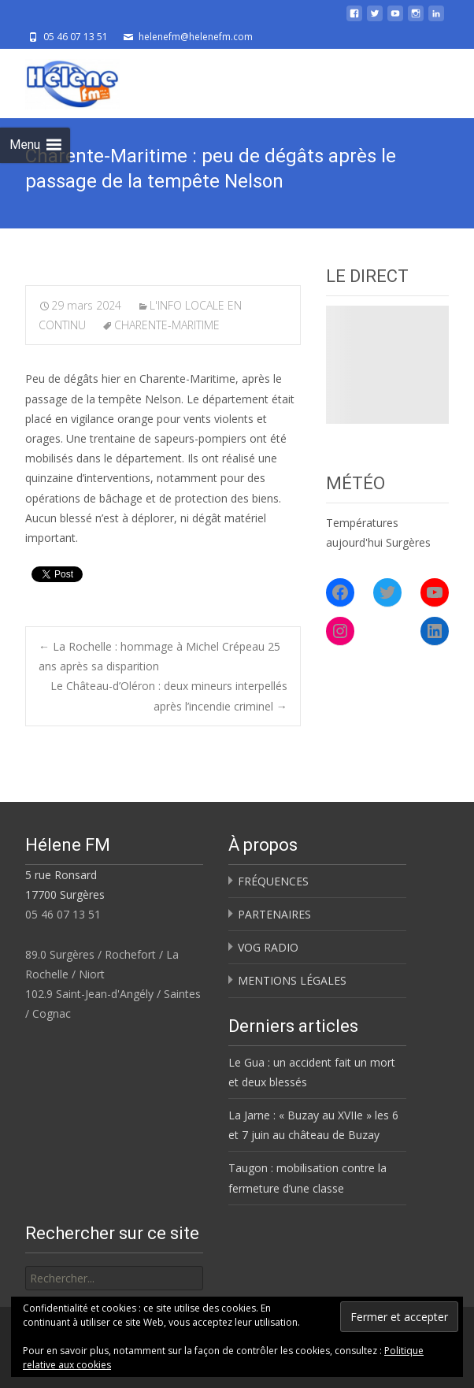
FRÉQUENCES (273, 881)
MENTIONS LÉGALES (292, 980)
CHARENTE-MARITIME (167, 324)
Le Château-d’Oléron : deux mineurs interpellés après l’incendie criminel (168, 695)
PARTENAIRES (274, 914)
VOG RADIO (268, 947)
